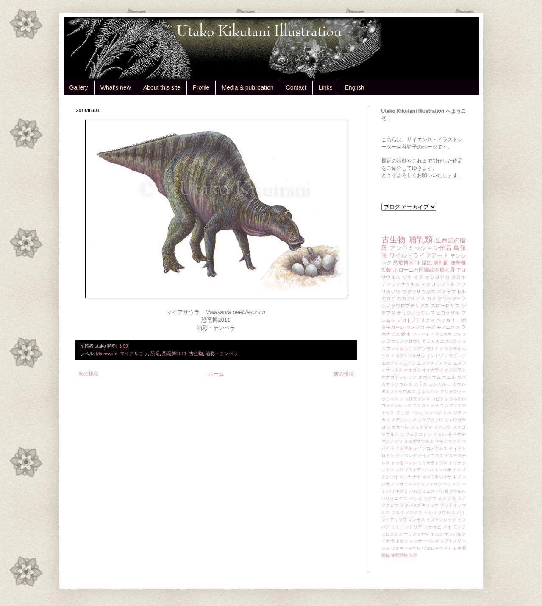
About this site (162, 87)
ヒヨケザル (448, 312)
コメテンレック (396, 405)
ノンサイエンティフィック (416, 484)
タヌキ (458, 277)
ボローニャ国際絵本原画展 (424, 270)
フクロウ (390, 505)
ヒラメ (459, 498)
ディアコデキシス (431, 448)
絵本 (406, 334)
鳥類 (459, 247)
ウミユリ (457, 356)
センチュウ (392, 441)
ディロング (406, 455)
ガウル (459, 384)
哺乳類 (421, 239)
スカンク (443, 427)
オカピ (388, 298)
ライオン (399, 541)
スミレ (440, 434)
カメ (431, 298)
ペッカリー (448, 320)
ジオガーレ (398, 427)
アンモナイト (431, 348)
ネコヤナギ (410, 476)
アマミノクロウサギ (406, 341)
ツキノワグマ (448, 441)
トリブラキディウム (414, 469)
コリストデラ (426, 405)
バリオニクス (394, 498)
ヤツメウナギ (417, 534)
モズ (430, 327)
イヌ (418, 277)
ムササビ (433, 527)
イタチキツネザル (408, 356)
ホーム (216, 374)
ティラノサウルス (400, 284)
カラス (421, 384)
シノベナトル (438, 412)
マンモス (416, 519)
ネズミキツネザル (439, 476)
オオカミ (412, 370)
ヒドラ (444, 498)
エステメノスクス (434, 363)
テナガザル (401, 448)
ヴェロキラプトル (439, 548)
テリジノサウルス (416, 312)
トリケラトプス (433, 462)
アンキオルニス (401, 348)
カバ (461, 377)
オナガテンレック (399, 377)
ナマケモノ (445, 469)
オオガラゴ (432, 370)
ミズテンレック (441, 519)
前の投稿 (344, 374)
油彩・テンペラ (222, 353)
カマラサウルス (397, 384)
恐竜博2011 (174, 353)
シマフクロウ (431, 420)
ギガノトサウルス (398, 391)
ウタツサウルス (419, 291)
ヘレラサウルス (440, 512)
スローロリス (445, 305)
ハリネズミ (397, 491)
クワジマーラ (451, 298)
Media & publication (247, 87)
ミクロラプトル (438, 284)
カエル (449, 377)
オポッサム (429, 377)
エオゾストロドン (398, 363)
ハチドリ (451, 484)
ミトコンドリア (407, 527)
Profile (201, 87)
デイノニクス (431, 455)
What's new (115, 87)
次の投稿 (88, 374)
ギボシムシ (428, 391)
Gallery (78, 87)
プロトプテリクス (416, 320)
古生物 (196, 353)
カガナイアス (411, 298)
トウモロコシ (404, 462)
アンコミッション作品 (420, 247)
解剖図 (441, 263)
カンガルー (440, 384)
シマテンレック (401, 420)
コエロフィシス (415, 398)
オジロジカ (437, 277)
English (354, 87)
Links (326, 87)
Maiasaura (106, 353)
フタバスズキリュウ (419, 505)
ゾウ (407, 277)
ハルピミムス (422, 491)
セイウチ (457, 434)
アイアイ (421, 334)
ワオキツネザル (406, 548)
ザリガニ (405, 412)
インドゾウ (436, 356)
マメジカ (415, 327)
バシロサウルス (451, 491)
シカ (419, 412)
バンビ (415, 498)
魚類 (413, 555)
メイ (447, 527)
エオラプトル (451, 291)
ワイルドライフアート (419, 255)
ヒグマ (430, 498)
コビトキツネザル (448, 398)
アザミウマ (441, 334)
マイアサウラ (134, 353)
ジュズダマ (421, 427)
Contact (296, 87)
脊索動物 (399, 555)
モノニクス (448, 327)
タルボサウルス (419, 441)
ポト (461, 512)
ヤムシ (437, 534)
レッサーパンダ (424, 541)
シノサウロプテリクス (405, 305)
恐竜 (155, 353)
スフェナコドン (416, 434)
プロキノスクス (407, 512)
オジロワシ (455, 370)
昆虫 (427, 263)
